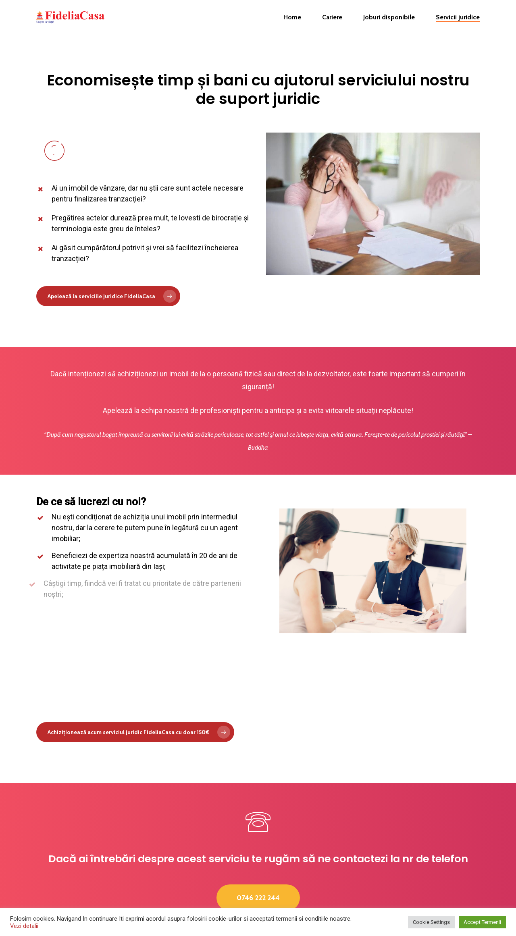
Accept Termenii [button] (482, 922)
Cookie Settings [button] (431, 922)
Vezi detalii (24, 926)
